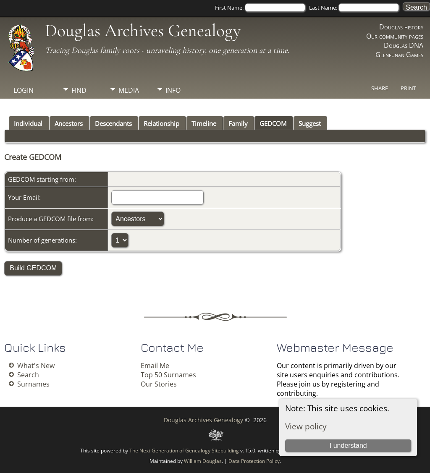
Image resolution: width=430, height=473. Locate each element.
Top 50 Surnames (168, 374)
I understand (348, 445)
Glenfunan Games (399, 54)
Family (238, 123)
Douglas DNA (403, 45)
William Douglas (203, 461)
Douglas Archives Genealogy (143, 30)
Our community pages (394, 36)
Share (379, 88)
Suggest (310, 123)
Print (408, 88)
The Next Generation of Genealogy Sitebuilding (184, 450)
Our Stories (159, 384)
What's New (36, 365)
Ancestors (69, 123)
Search (28, 374)
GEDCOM (273, 123)
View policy (306, 426)
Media (128, 90)
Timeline (203, 123)
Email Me (155, 365)
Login (23, 90)
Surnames (33, 384)
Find (79, 90)
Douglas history (401, 26)
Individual (28, 123)
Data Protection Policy (254, 461)
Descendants (113, 123)
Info (173, 90)
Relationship (161, 123)
